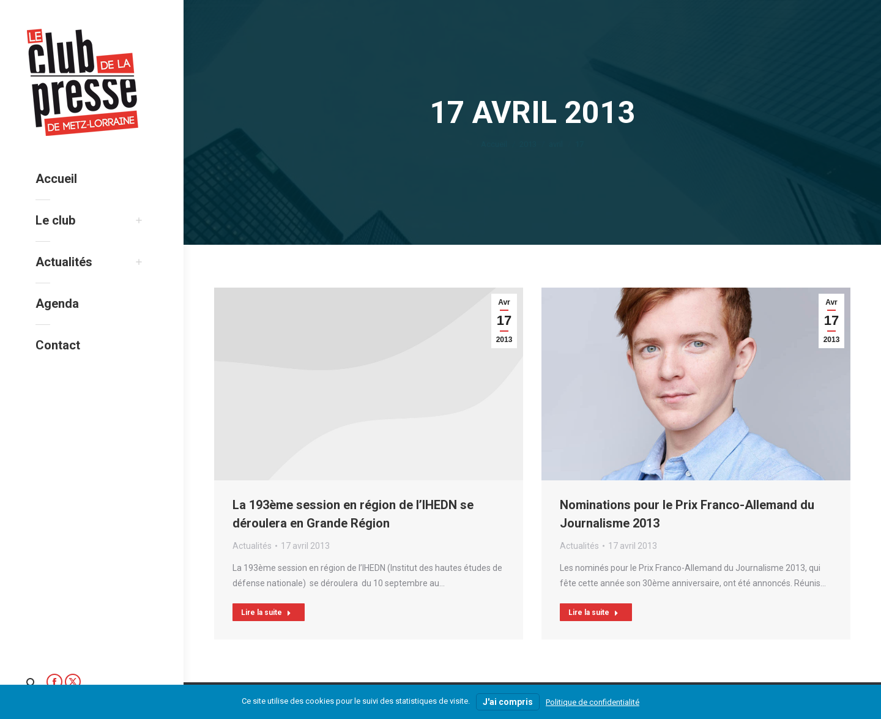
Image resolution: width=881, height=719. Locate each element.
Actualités (252, 546)
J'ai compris (508, 702)
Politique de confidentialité (592, 702)
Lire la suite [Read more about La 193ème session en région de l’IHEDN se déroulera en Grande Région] (266, 612)
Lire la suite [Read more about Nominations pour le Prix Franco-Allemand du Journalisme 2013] (593, 612)
